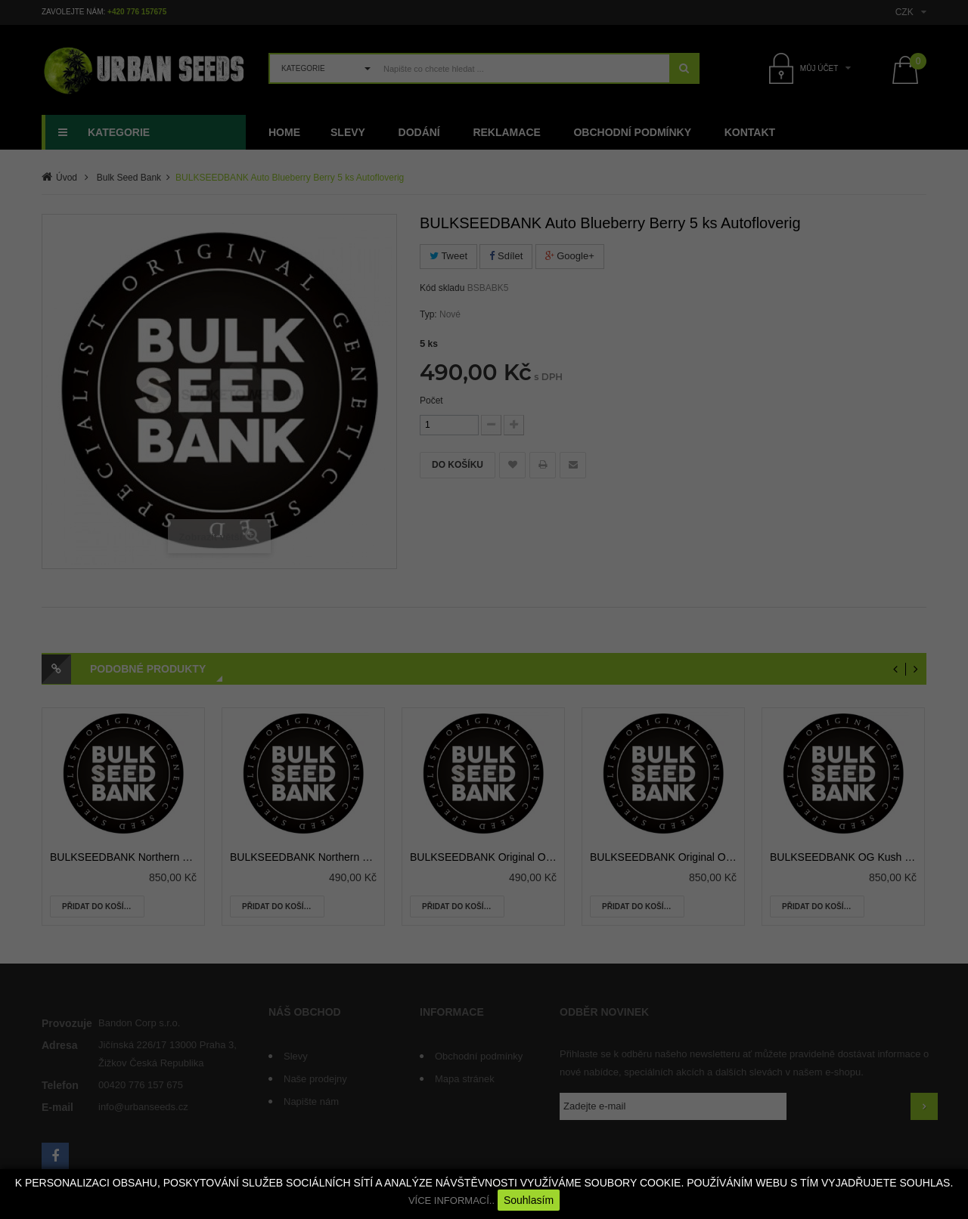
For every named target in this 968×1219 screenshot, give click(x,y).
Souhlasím (529, 1200)
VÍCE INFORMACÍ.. (451, 1200)
